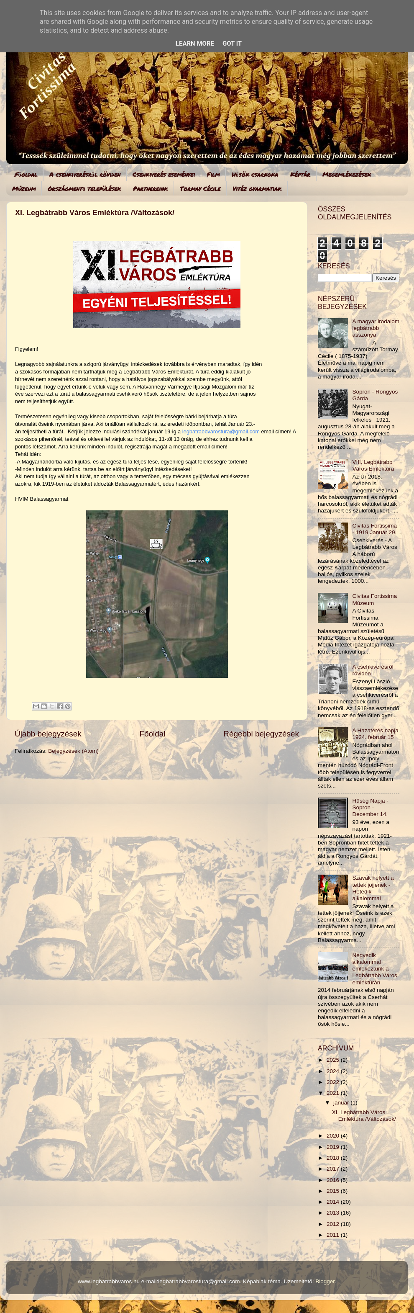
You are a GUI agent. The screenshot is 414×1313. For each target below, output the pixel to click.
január (341, 1102)
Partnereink (150, 188)
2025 (334, 1060)
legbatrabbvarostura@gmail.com (221, 431)
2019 (334, 1147)
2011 (334, 1235)
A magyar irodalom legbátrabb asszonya (375, 328)
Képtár (300, 174)
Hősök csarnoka (255, 174)
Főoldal (153, 733)
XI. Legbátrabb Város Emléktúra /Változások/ (94, 213)
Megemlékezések (346, 174)
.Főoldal (25, 174)
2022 (334, 1082)
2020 (334, 1136)
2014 (334, 1202)
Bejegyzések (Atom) (73, 751)
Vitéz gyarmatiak (257, 188)
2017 (334, 1169)
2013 (334, 1213)
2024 (334, 1071)
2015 (334, 1191)
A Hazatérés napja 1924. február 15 (375, 733)
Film (213, 174)
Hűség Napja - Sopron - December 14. (370, 807)
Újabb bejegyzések (48, 733)
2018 (334, 1158)
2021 (334, 1093)
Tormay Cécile (200, 188)
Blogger (325, 1281)
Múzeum (24, 188)
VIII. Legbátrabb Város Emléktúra (373, 465)
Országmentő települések (84, 188)
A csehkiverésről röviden (84, 174)
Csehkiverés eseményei (164, 174)
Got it (232, 43)
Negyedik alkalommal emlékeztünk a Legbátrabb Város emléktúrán (374, 969)
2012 (334, 1224)
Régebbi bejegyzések (261, 733)
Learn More (195, 43)
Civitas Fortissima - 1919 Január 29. (374, 529)
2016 (334, 1180)
